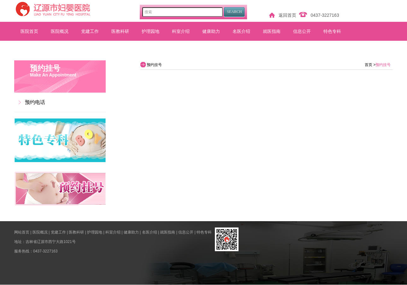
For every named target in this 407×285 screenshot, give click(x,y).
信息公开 (302, 31)
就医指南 (271, 31)
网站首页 (21, 232)
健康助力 (211, 31)
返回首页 (287, 15)
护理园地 (150, 31)
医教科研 (120, 31)
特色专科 (332, 31)
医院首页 (29, 31)
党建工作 (90, 31)
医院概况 (59, 31)
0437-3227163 (324, 15)
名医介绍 (241, 31)
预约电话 (35, 102)
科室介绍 (181, 31)
